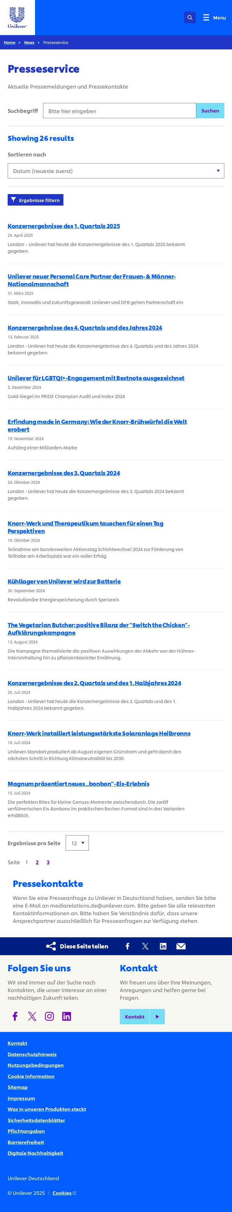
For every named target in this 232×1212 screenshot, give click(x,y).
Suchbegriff (23, 110)
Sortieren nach (27, 154)
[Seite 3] (48, 862)
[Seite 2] (37, 862)
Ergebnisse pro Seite (34, 842)
